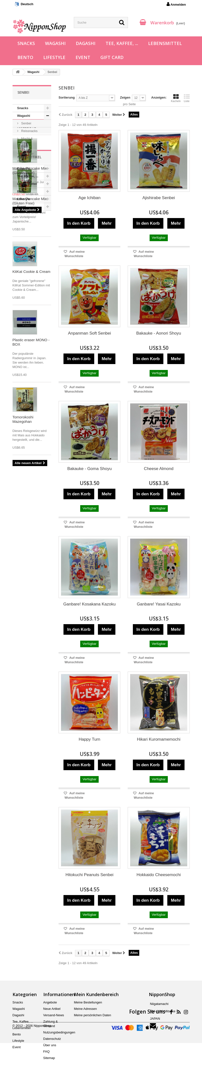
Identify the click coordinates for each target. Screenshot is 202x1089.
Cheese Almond (158, 468)
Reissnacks (29, 131)
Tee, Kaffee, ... (122, 43)
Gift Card (112, 57)
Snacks (26, 43)
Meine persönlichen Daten (92, 1015)
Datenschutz (52, 1039)
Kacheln (176, 98)
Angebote (26, 225)
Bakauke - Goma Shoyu (89, 468)
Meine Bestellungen (88, 1002)
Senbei (25, 123)
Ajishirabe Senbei (158, 197)
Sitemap (49, 1058)
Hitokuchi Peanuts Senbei (89, 874)
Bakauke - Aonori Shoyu (158, 333)
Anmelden (176, 4)
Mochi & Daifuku (25, 142)
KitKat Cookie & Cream (31, 441)
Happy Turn (89, 739)
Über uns (49, 1045)
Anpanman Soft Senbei (89, 333)
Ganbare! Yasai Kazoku (159, 604)
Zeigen (125, 97)
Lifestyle (54, 57)
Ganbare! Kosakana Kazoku (89, 604)
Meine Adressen (85, 1009)
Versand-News (53, 1015)
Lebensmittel (165, 43)
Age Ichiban (89, 197)
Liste (187, 98)
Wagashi (55, 43)
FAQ (46, 1051)
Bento (25, 57)
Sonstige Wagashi (25, 157)
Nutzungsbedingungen (59, 1032)
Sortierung (67, 97)
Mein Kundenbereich (96, 994)
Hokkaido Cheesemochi (159, 874)
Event (83, 57)
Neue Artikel (29, 326)
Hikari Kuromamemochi (159, 739)
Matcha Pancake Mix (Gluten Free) (30, 269)
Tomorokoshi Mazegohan (23, 588)
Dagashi (85, 43)
